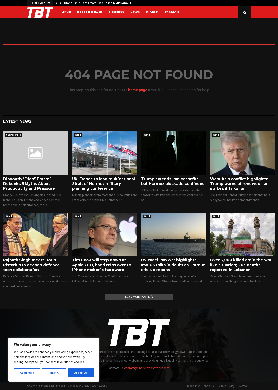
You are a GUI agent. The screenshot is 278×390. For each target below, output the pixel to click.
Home (66, 12)
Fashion (172, 12)
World (152, 12)
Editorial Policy (226, 386)
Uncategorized (13, 135)
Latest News (17, 121)
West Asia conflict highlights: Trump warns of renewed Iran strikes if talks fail (239, 184)
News (135, 12)
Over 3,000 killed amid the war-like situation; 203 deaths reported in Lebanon (241, 265)
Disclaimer (193, 386)
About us (209, 386)
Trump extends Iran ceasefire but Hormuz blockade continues (172, 181)
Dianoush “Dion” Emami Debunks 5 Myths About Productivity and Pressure (29, 184)
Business (116, 12)
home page (137, 90)
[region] (53, 360)
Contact (243, 386)
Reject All (54, 372)
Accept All (81, 372)
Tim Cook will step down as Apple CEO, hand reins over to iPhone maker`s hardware (101, 265)
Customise (27, 372)
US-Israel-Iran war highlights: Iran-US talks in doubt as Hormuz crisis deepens (173, 265)
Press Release (89, 12)
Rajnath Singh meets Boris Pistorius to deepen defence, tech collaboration (32, 265)
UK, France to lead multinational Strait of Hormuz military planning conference (103, 184)
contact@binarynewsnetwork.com (146, 368)
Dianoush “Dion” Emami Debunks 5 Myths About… (98, 3)
